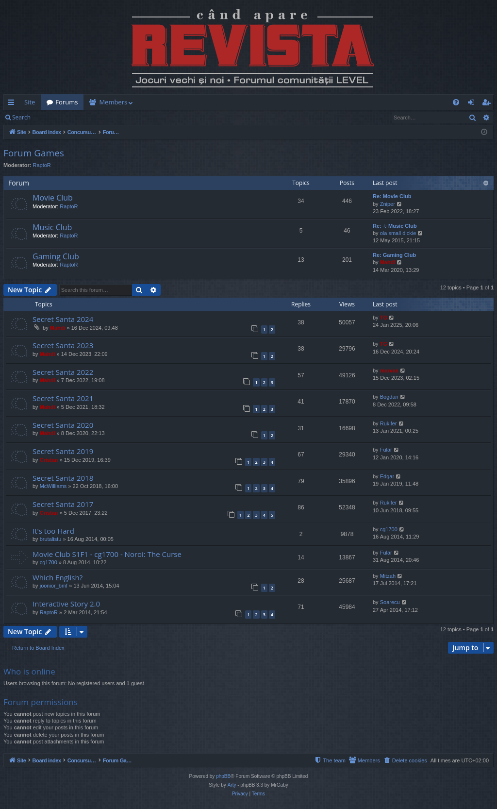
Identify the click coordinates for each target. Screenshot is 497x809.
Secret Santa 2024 (63, 319)
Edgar (387, 476)
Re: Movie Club (392, 196)
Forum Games (33, 153)
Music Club (52, 227)
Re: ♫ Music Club (395, 226)
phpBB (223, 776)
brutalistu (51, 539)
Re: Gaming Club (394, 255)
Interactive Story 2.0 (66, 603)
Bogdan (389, 397)
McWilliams (53, 486)
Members (113, 102)
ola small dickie (398, 233)
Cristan (49, 460)
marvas (389, 370)
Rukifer (388, 423)
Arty (232, 785)
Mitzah (388, 576)
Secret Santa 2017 (63, 504)
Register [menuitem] (488, 104)
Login (52, 117)
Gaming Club (56, 256)
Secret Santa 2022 (63, 372)
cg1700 (389, 529)
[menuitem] (305, 102)
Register (84, 117)
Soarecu (390, 602)
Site (29, 102)
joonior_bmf (53, 586)
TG (383, 317)
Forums (66, 102)
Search (21, 117)
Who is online (29, 671)
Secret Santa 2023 (63, 345)
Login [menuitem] (473, 104)
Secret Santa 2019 (63, 451)
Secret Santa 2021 (63, 398)
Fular (386, 450)
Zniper (387, 204)
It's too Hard (53, 531)
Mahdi (388, 262)
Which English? (58, 577)
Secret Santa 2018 (63, 478)
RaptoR (42, 165)
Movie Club (53, 197)
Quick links (12, 104)
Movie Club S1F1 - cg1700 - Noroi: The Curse (107, 554)
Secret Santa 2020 (63, 425)
